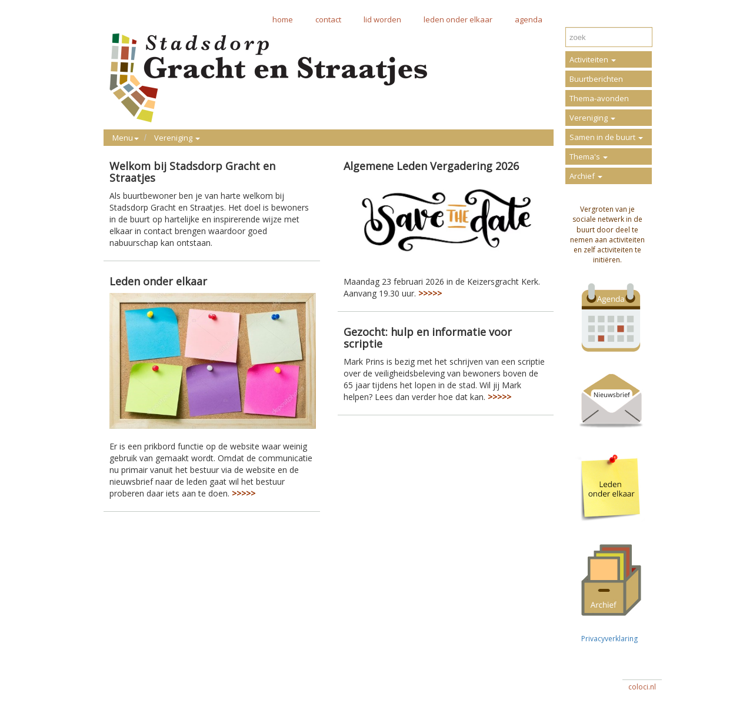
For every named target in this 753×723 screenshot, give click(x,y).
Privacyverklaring (608, 639)
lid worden (382, 19)
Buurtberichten (596, 79)
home (282, 19)
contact (328, 19)
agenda (528, 19)
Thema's (588, 156)
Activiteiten (592, 59)
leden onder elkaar (458, 19)
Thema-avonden (599, 98)
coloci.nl (642, 687)
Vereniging (592, 117)
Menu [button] (125, 137)
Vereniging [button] (177, 137)
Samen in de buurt (606, 137)
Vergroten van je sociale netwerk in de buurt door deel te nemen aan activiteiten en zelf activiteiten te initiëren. (607, 234)
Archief (585, 176)
